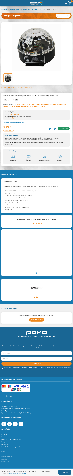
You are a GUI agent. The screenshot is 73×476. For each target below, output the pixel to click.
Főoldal (4, 9)
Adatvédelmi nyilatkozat (17, 473)
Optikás (42, 9)
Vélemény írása (36, 320)
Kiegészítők (4, 444)
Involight (36, 297)
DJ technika (4, 434)
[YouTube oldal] (9, 424)
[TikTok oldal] (21, 424)
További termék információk (14, 123)
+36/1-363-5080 (14, 114)
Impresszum (5, 461)
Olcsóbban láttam (8, 130)
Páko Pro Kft (9, 396)
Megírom (36, 223)
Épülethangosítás (6, 437)
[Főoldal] (36, 3)
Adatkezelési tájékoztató (28, 367)
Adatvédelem (5, 459)
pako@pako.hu (13, 118)
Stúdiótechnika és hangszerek (10, 447)
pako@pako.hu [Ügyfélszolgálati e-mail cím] (11, 411)
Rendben (65, 472)
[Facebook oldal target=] (3, 424)
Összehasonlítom (24, 88)
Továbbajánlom (8, 88)
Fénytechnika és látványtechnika (20, 9)
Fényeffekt (35, 9)
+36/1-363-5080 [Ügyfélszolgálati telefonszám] (12, 406)
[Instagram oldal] (15, 424)
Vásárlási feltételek (7, 456)
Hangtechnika (5, 442)
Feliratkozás (36, 364)
